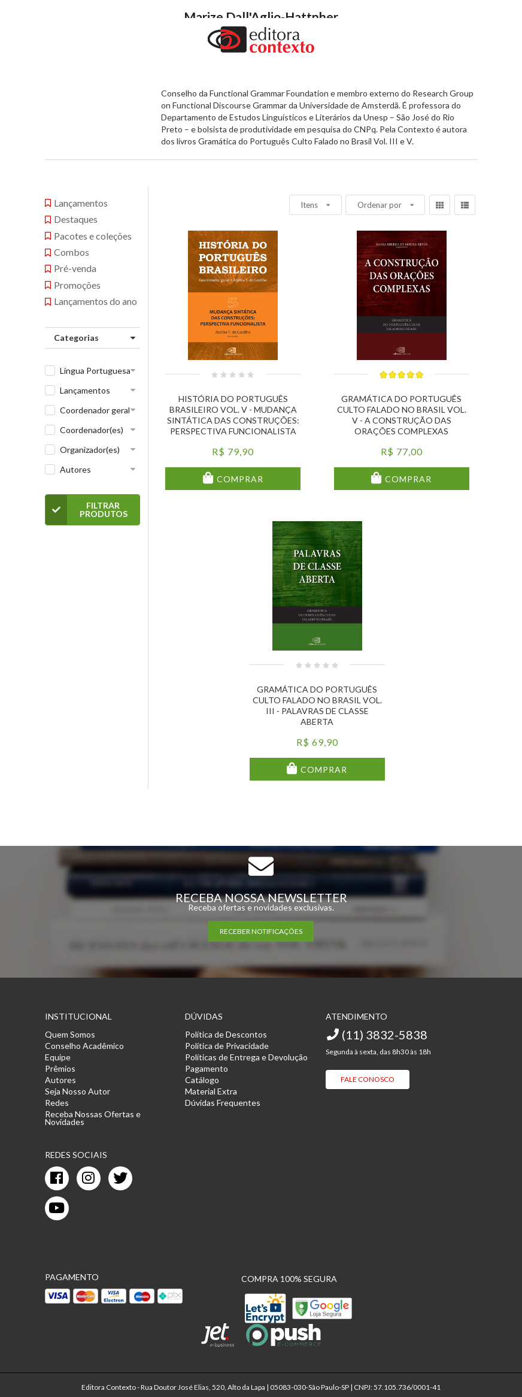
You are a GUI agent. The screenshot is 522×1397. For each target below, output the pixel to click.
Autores (75, 469)
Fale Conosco (367, 1079)
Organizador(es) (90, 449)
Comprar (238, 479)
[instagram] (89, 1178)
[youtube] (57, 1208)
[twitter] (120, 1178)
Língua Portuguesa (95, 370)
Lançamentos (85, 390)
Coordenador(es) (91, 430)
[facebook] (57, 1178)
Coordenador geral (95, 410)
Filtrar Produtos (86, 510)
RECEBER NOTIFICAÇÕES (261, 931)
